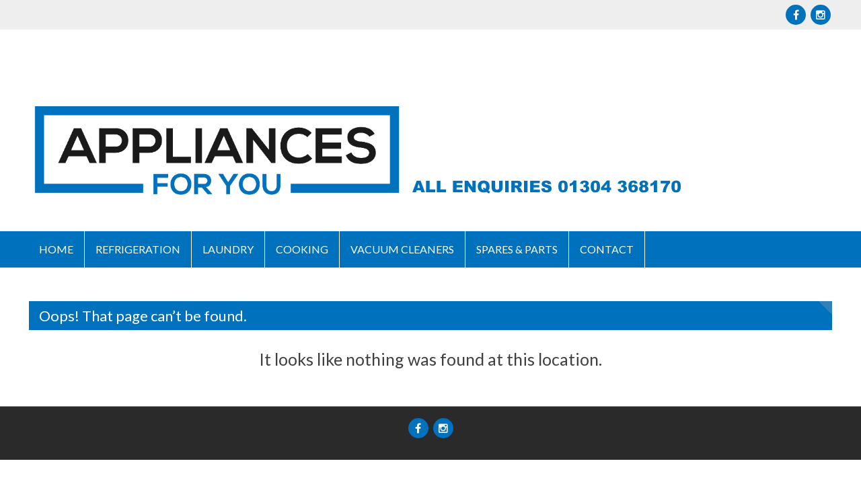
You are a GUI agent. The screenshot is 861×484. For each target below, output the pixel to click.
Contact (607, 249)
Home (56, 249)
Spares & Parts (517, 249)
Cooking (302, 249)
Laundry (228, 249)
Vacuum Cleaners (402, 249)
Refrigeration (138, 249)
